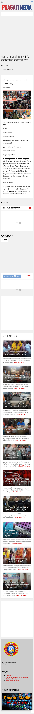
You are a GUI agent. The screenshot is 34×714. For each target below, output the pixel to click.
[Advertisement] (17, 35)
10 (5, 579)
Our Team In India (11, 679)
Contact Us (9, 675)
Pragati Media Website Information (17, 677)
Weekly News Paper (12, 681)
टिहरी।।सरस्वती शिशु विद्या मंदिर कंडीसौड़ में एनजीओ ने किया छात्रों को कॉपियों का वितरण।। (17, 584)
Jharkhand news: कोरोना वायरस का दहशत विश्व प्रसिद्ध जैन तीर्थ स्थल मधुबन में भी (17, 533)
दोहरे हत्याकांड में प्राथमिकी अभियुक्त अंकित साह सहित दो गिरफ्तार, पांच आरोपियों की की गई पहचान (17, 481)
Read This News (19, 362)
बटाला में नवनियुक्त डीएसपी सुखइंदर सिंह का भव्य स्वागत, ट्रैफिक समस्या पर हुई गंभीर (17, 377)
